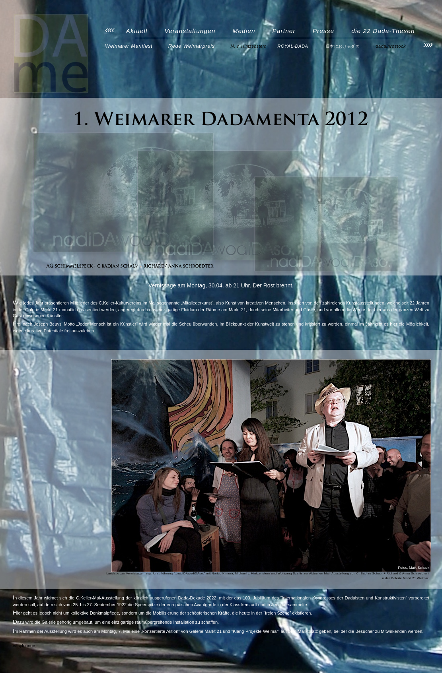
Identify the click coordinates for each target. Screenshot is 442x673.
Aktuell (137, 30)
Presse (324, 30)
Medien (243, 30)
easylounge (24, 645)
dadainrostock (391, 46)
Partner (284, 30)
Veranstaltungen (189, 30)
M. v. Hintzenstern (248, 46)
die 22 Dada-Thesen (383, 30)
